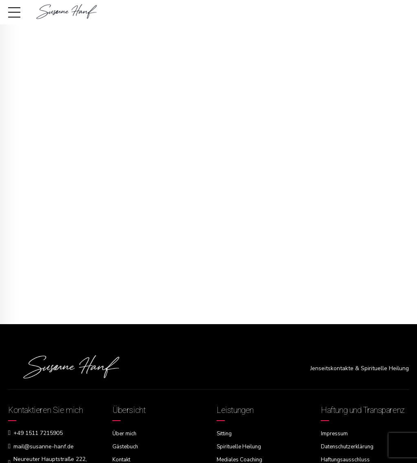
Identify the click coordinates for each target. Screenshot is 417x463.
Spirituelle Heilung (241, 446)
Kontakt (122, 459)
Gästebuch (126, 446)
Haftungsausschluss (347, 459)
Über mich (125, 433)
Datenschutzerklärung (350, 446)
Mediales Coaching (241, 459)
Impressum (335, 433)
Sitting (225, 433)
